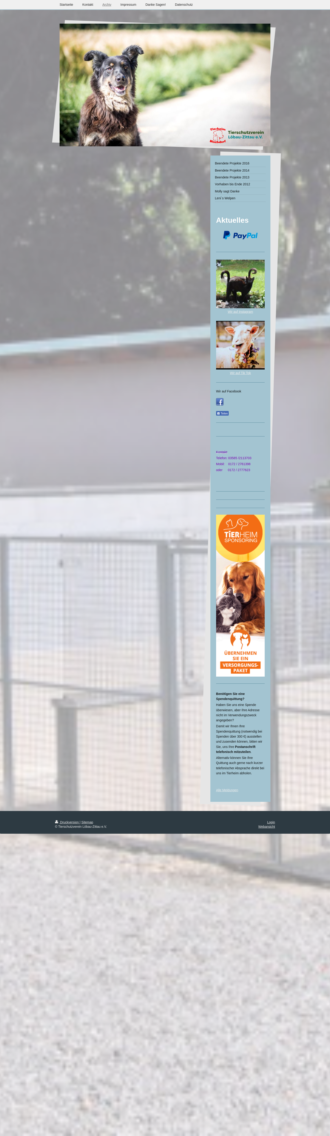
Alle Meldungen (227, 790)
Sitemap (87, 822)
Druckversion (67, 822)
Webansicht (266, 826)
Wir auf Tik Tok (240, 373)
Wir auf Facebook (228, 391)
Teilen (222, 413)
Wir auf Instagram (240, 312)
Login (271, 822)
